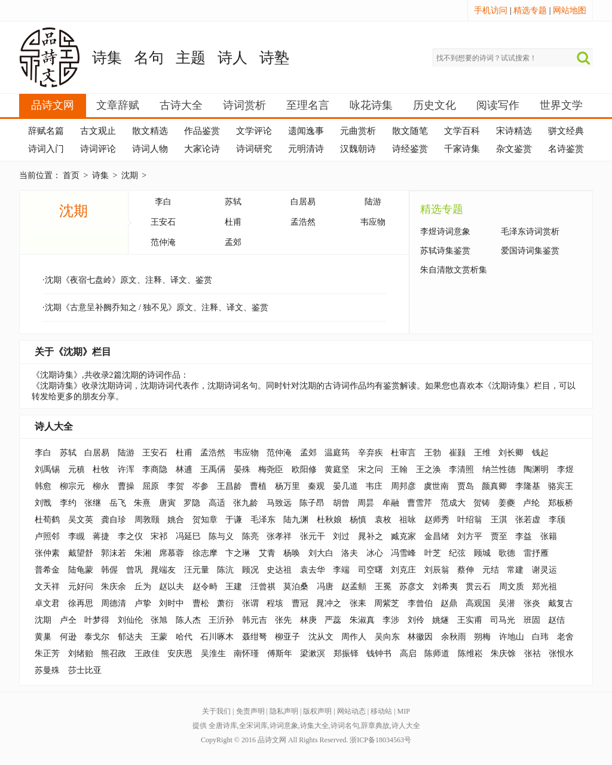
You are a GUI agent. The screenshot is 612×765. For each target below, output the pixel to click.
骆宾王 (560, 486)
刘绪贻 (80, 653)
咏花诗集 (371, 105)
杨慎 (358, 519)
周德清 (113, 603)
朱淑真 (362, 620)
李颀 (557, 519)
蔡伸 (465, 569)
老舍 (565, 636)
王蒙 (159, 636)
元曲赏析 (358, 131)
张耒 (358, 603)
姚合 (175, 519)
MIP (403, 711)
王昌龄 (229, 486)
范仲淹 (163, 242)
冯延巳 (188, 536)
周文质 (511, 586)
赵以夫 (171, 586)
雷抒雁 (536, 553)
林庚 (308, 620)
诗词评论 (98, 149)
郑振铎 (346, 653)
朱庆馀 (503, 653)
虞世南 (436, 486)
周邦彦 (403, 486)
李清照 (461, 469)
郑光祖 (544, 586)
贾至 (499, 536)
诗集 (107, 58)
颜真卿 (494, 486)
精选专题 (530, 10)
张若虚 (527, 519)
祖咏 (407, 519)
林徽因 (420, 636)
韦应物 (372, 222)
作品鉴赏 (202, 131)
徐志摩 (205, 553)
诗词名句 (345, 725)
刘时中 (171, 603)
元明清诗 (306, 149)
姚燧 (440, 620)
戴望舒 (80, 553)
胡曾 (341, 502)
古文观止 (98, 131)
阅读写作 (497, 105)
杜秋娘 (329, 519)
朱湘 (142, 553)
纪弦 (457, 553)
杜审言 (403, 452)
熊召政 (113, 653)
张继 (92, 502)
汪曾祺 (263, 586)
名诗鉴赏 (566, 149)
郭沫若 (113, 553)
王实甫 (469, 620)
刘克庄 (403, 569)
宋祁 (159, 536)
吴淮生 (213, 653)
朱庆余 (113, 586)
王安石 (163, 222)
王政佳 (147, 653)
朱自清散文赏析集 (453, 269)
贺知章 (205, 519)
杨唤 (291, 553)
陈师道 (436, 653)
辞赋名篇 (46, 131)
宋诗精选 (514, 131)
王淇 (499, 519)
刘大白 (320, 553)
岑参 (200, 486)
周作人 (353, 636)
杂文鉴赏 (514, 149)
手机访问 (490, 10)
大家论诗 (202, 149)
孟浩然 (303, 222)
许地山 (511, 636)
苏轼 (233, 201)
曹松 (200, 603)
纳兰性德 (499, 469)
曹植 (258, 486)
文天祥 (47, 586)
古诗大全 (181, 105)
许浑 (126, 469)
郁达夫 (130, 636)
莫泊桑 (295, 586)
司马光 (502, 620)
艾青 (267, 553)
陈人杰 (188, 620)
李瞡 (76, 536)
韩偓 (109, 569)
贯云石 (478, 586)
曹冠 (300, 603)
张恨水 (561, 653)
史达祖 (279, 569)
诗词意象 (284, 725)
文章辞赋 (117, 105)
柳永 (101, 486)
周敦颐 (147, 519)
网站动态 (351, 711)
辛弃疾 (370, 452)
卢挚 (142, 603)
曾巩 (134, 569)
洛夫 (349, 553)
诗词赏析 (244, 105)
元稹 (76, 469)
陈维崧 (470, 653)
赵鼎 (448, 603)
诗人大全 (54, 426)
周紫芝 (386, 603)
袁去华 (312, 569)
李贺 (175, 486)
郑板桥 (560, 502)
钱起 (540, 452)
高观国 (478, 603)
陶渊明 (536, 469)
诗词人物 (150, 149)
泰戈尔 (96, 636)
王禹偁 (212, 469)
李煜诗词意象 (445, 231)
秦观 (316, 486)
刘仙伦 (130, 620)
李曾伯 (420, 603)
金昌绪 (436, 536)
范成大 (453, 502)
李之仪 (130, 536)
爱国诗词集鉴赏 (530, 250)
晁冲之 (328, 603)
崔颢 (457, 452)
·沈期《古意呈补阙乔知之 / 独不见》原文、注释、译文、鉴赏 (155, 307)
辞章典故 (375, 725)
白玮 (540, 636)
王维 (482, 452)
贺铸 (481, 502)
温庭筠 (337, 452)
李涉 (390, 620)
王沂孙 (221, 620)
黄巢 (43, 636)
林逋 (184, 469)
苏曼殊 (47, 670)
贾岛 (465, 486)
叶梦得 (96, 620)
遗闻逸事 (306, 131)
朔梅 (482, 636)
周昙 (365, 502)
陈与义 (221, 536)
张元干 (312, 536)
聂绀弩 (254, 636)
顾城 (482, 553)
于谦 (233, 519)
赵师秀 (436, 519)
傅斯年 (279, 653)
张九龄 (245, 502)
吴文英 (80, 519)
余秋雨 (453, 636)
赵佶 (556, 620)
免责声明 (250, 711)
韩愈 (43, 486)
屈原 (150, 486)
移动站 (381, 711)
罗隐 (191, 502)
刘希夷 (445, 586)
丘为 (142, 586)
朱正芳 (47, 653)
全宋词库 (253, 725)
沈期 (129, 175)
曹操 (126, 486)
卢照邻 (47, 536)
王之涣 (428, 469)
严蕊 (333, 620)
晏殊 (242, 469)
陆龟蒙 (80, 569)
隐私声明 (284, 711)
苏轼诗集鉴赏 (445, 250)
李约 (68, 502)
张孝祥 (279, 536)
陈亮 (250, 536)
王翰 (399, 469)
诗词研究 (254, 149)
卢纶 (531, 502)
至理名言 (307, 105)
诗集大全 (314, 725)
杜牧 (101, 469)
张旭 (159, 620)
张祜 (532, 653)
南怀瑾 (246, 653)
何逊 (68, 636)
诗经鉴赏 (410, 149)
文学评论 (254, 131)
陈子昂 (312, 502)
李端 (341, 569)
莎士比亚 (85, 670)
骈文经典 (566, 131)
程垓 (275, 603)
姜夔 (506, 502)
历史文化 (434, 105)
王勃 (432, 452)
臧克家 (403, 536)
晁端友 (163, 569)
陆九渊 (295, 519)
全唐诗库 (223, 725)
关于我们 (216, 711)
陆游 (373, 201)
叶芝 (432, 553)
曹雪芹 (419, 502)
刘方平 (469, 536)
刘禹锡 (47, 469)
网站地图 (569, 10)
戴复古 (560, 603)
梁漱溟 (312, 653)
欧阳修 (304, 469)
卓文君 (47, 603)
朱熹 (142, 502)
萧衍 (225, 603)
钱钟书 (378, 653)
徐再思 (80, 603)
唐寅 (167, 502)
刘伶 (416, 620)
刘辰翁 (436, 569)
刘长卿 (511, 452)
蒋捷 (101, 536)
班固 (532, 620)
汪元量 (196, 569)
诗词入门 (46, 149)
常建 (515, 569)
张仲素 (47, 553)
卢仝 (68, 620)
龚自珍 (113, 519)
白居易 (303, 201)
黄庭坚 (337, 469)
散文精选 (150, 131)
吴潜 (506, 603)
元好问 (80, 586)
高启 (408, 653)
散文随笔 (410, 131)
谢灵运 (544, 569)
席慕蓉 (171, 553)
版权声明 (317, 711)
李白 (163, 201)
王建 (233, 586)
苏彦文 (411, 586)
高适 (217, 502)
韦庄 (374, 486)
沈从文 (320, 636)
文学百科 (462, 131)
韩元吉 (254, 620)
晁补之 (370, 536)
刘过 (341, 536)
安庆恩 (179, 653)
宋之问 (370, 469)
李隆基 (527, 486)
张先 (283, 620)
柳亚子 (287, 636)
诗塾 (274, 58)
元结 (490, 569)
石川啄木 (217, 636)
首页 (71, 175)
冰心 (374, 553)
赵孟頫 (353, 586)
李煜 (565, 469)
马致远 (279, 502)
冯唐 (325, 586)
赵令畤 (205, 586)
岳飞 (117, 502)
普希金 (47, 569)
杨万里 (287, 486)
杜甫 (233, 222)
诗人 (232, 58)
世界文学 (561, 105)
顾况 (250, 569)
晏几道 (345, 486)
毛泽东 (263, 519)
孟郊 (233, 242)
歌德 (506, 553)
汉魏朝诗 (358, 149)
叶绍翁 (469, 519)
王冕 (383, 586)
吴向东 (387, 636)
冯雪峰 (403, 553)
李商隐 (154, 469)
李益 (523, 536)
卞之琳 (237, 553)
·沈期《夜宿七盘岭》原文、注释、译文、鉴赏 (127, 280)
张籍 (548, 536)
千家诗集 (462, 149)
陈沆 (225, 569)
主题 (191, 58)
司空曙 (370, 569)
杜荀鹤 (47, 519)
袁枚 (383, 519)
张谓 (250, 603)
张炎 (532, 603)
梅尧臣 (270, 469)
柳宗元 (72, 486)
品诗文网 (52, 105)
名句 (149, 58)
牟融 (390, 502)
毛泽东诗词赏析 (530, 231)
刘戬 (43, 502)
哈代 (184, 636)
